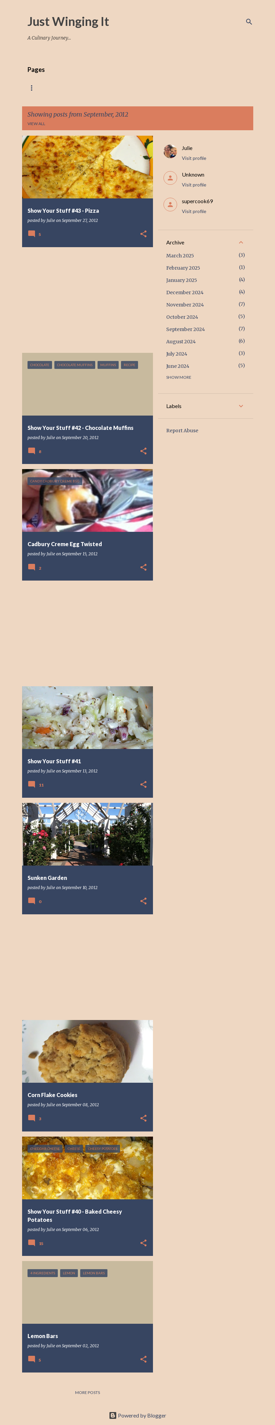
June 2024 (177, 366)
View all (36, 123)
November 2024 (185, 305)
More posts (87, 1392)
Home (34, 87)
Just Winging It (68, 21)
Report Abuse (182, 430)
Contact (207, 87)
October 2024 (182, 317)
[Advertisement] (85, 300)
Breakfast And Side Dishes (116, 87)
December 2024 (185, 292)
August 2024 (181, 342)
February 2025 (183, 268)
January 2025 (181, 280)
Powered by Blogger (137, 1415)
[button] (143, 234)
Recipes (63, 87)
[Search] (249, 22)
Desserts (171, 87)
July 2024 (176, 354)
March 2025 (180, 256)
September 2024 (185, 329)
